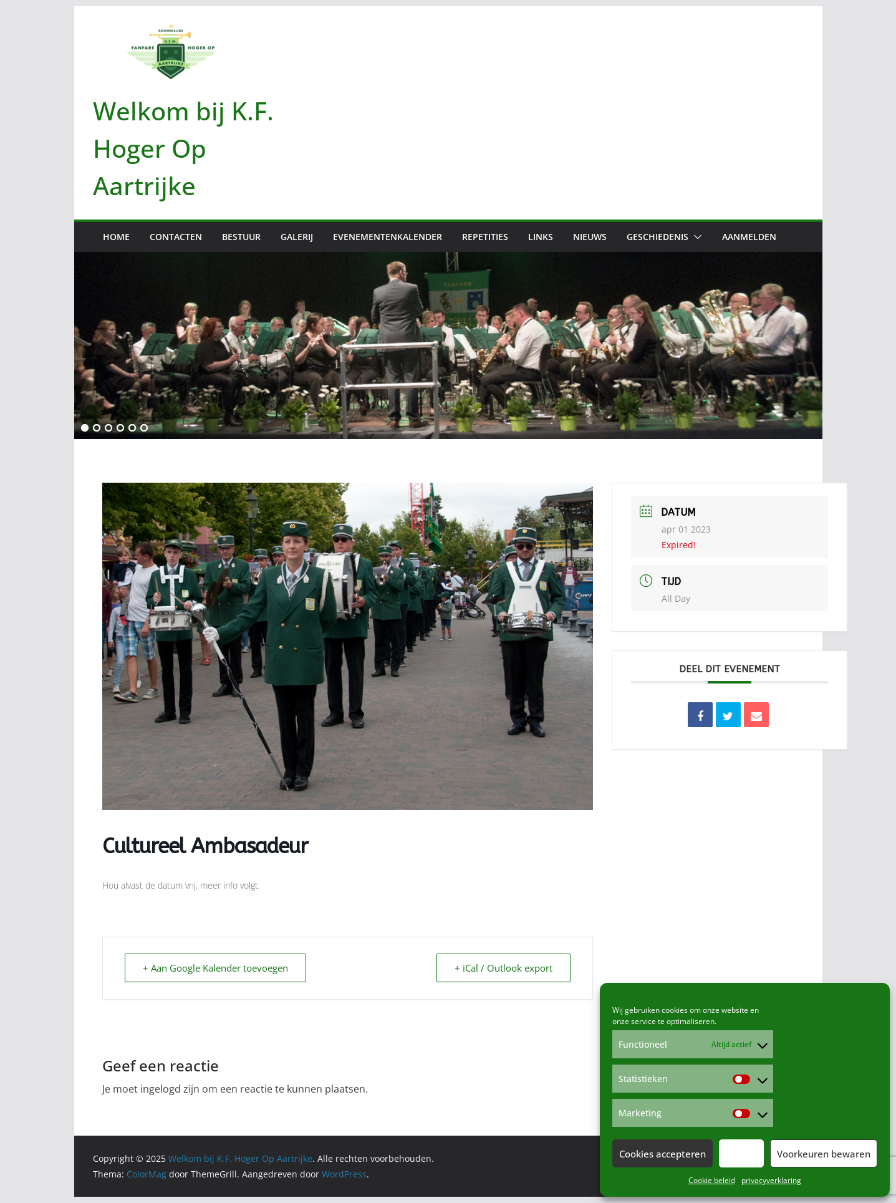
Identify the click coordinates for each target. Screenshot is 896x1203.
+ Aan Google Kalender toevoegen (215, 968)
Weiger (741, 1153)
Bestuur (241, 237)
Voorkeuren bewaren (823, 1153)
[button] (695, 237)
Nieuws (590, 237)
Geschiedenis (657, 237)
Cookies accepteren (662, 1153)
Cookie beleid (711, 1180)
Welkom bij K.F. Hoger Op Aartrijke (183, 148)
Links (540, 237)
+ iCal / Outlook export (503, 968)
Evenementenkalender (387, 237)
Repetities (485, 237)
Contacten (176, 237)
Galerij (297, 237)
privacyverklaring (771, 1180)
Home (116, 237)
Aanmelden (749, 237)
